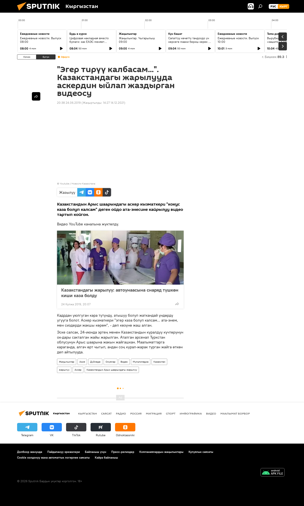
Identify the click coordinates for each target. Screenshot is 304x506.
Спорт (170, 413)
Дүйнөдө (95, 361)
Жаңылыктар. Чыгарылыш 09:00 (137, 40)
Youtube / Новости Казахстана (77, 183)
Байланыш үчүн (95, 452)
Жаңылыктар (66, 361)
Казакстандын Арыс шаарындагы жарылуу (112, 369)
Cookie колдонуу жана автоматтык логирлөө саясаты (53, 457)
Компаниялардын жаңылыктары (161, 452)
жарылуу (64, 369)
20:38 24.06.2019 (69, 103)
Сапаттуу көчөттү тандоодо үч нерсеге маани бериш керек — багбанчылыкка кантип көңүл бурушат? (189, 43)
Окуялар (110, 361)
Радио (121, 413)
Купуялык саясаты (201, 452)
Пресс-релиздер (122, 452)
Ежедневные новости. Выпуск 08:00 (40, 40)
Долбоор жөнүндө (29, 452)
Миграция (154, 413)
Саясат (106, 413)
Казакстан (159, 361)
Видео (124, 361)
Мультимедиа (140, 361)
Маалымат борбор (235, 413)
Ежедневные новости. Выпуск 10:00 (238, 40)
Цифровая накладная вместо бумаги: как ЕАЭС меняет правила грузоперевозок (89, 41)
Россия (136, 413)
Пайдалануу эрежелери (63, 452)
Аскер (78, 369)
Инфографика (191, 413)
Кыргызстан (87, 413)
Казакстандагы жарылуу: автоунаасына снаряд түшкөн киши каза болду (119, 292)
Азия (82, 361)
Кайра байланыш (106, 457)
